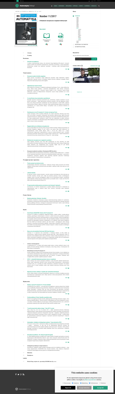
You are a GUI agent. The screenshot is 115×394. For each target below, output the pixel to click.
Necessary (67, 383)
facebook (16, 374)
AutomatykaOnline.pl (24, 5)
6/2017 (79, 34)
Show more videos (94, 65)
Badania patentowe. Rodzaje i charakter (36, 198)
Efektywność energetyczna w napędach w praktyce (39, 140)
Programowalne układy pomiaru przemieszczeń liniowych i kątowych (43, 185)
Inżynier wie (79, 91)
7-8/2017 (79, 35)
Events (81, 5)
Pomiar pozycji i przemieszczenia (35, 163)
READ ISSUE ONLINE (31, 45)
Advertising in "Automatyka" (81, 44)
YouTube (82, 65)
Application (68, 5)
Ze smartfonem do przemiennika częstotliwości (38, 98)
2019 (77, 25)
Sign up (98, 0)
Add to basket (46, 44)
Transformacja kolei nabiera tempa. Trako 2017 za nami (40, 308)
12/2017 (79, 40)
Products (94, 5)
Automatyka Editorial (80, 46)
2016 (77, 41)
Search (99, 6)
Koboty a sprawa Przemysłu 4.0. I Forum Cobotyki (39, 284)
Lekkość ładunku (31, 172)
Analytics (75, 383)
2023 (77, 20)
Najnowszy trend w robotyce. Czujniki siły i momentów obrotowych (43, 271)
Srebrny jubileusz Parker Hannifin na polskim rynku (39, 297)
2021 (77, 22)
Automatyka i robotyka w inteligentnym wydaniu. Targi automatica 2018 (44, 322)
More (66, 82)
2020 (77, 24)
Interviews (61, 5)
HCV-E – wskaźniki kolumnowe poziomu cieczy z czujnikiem (41, 259)
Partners (102, 383)
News (55, 5)
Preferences (93, 383)
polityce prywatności (90, 379)
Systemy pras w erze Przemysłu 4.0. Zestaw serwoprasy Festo (42, 112)
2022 (77, 21)
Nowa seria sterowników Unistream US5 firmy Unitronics (40, 231)
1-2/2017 (79, 29)
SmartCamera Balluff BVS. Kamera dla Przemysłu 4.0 (40, 212)
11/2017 (79, 38)
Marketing (84, 383)
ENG (17, 0)
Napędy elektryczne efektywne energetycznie (38, 126)
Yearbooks (77, 15)
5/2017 (79, 32)
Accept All (100, 388)
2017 (77, 28)
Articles (75, 5)
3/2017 (79, 30)
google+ (21, 374)
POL (15, 0)
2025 (77, 17)
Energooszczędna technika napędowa (36, 76)
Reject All (68, 388)
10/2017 (79, 37)
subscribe (94, 58)
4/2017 (79, 31)
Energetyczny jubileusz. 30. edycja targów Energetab (40, 334)
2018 (77, 26)
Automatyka (23, 11)
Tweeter (18, 374)
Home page (51, 6)
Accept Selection (84, 388)
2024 (77, 18)
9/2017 (79, 36)
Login (94, 0)
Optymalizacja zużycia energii (34, 85)
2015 (77, 42)
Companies (87, 5)
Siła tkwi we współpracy (33, 61)
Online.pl (23, 389)
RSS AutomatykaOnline (23, 374)
